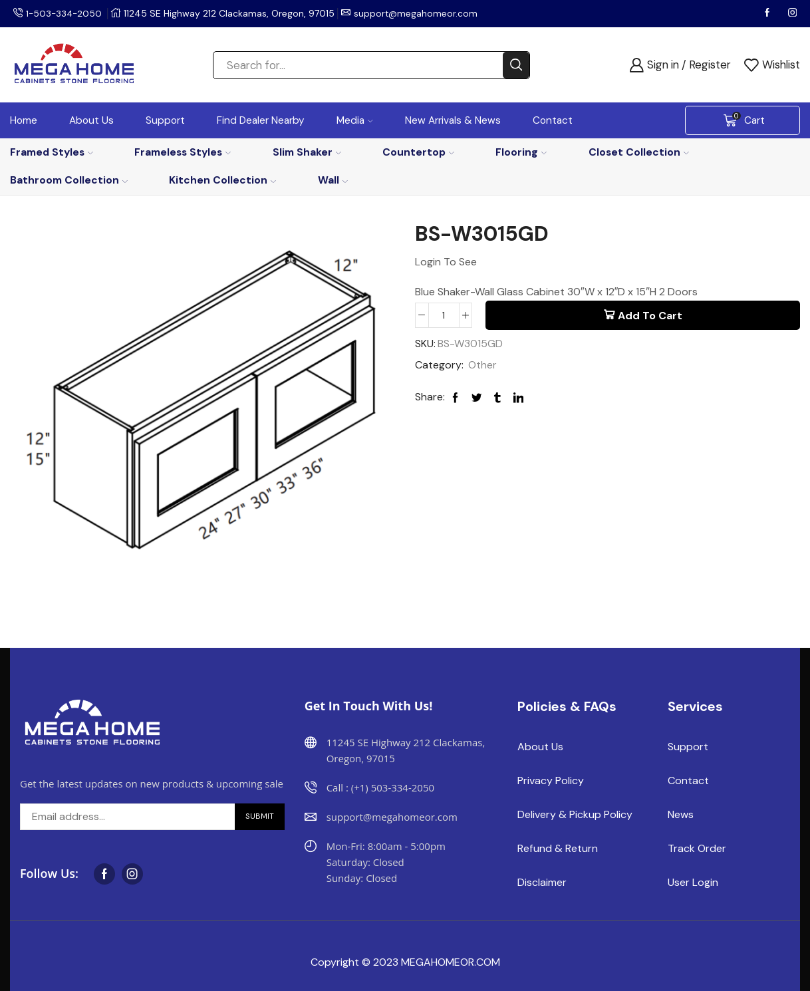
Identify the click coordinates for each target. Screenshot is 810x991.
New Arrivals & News (453, 120)
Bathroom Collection (69, 180)
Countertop (418, 152)
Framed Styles (51, 152)
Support (165, 120)
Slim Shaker (307, 152)
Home (23, 120)
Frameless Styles (182, 152)
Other (482, 365)
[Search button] (516, 65)
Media (355, 120)
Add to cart (650, 316)
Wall (333, 180)
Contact (553, 120)
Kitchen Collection (222, 180)
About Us (91, 120)
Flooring (521, 152)
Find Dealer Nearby (261, 120)
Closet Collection (639, 152)
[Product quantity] (444, 315)
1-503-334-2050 (65, 13)
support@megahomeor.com (418, 13)
